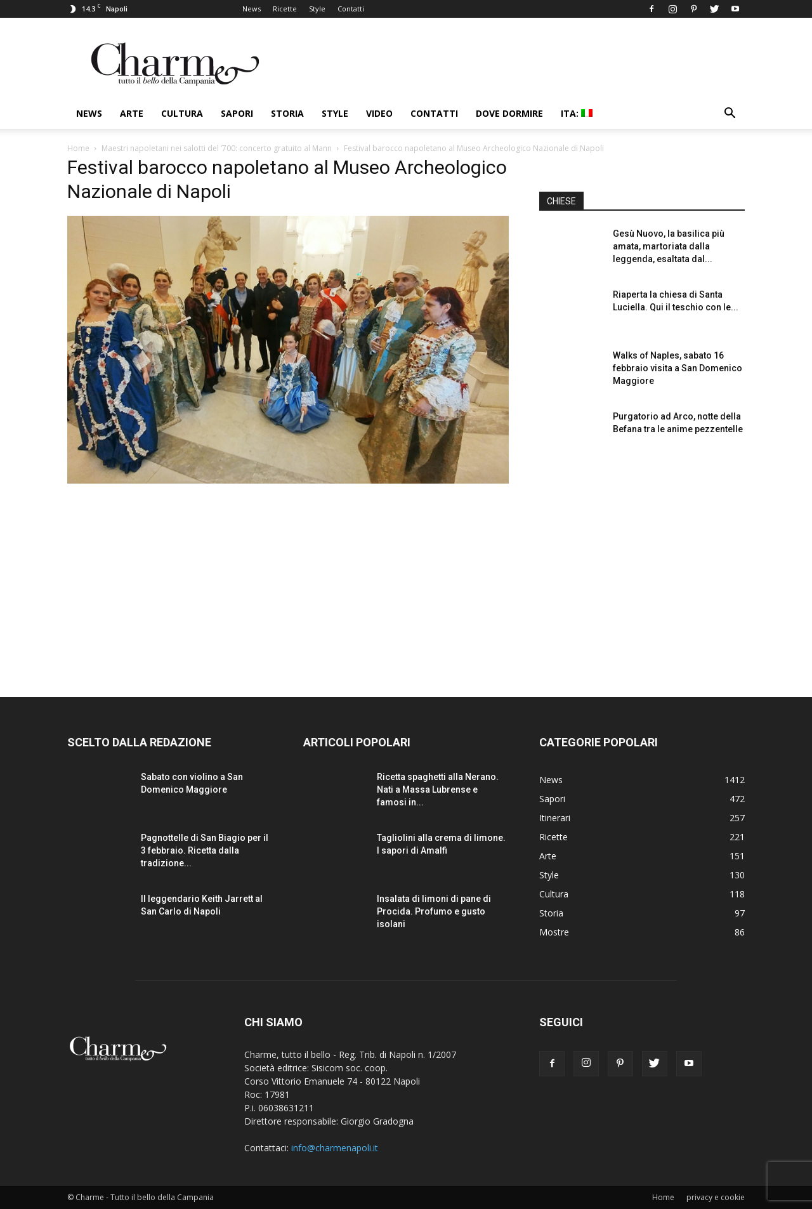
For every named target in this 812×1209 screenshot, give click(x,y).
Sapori (237, 113)
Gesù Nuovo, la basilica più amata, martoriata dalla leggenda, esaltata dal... (668, 246)
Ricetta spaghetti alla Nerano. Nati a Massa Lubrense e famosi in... (438, 789)
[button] (729, 115)
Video (379, 113)
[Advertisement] (642, 564)
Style (317, 8)
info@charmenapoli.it (334, 1148)
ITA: (577, 113)
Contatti (350, 8)
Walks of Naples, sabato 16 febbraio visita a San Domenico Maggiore (677, 368)
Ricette (285, 8)
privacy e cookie (715, 1197)
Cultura (182, 113)
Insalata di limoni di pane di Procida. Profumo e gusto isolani (434, 911)
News (251, 8)
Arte (131, 113)
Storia (287, 113)
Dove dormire (509, 113)
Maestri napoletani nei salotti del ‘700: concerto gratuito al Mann (217, 148)
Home (78, 148)
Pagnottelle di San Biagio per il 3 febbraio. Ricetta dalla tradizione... (204, 850)
